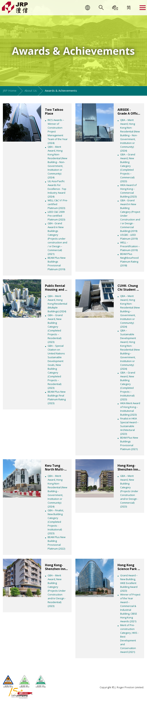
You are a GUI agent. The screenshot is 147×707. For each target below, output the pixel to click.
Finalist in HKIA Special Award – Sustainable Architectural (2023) (129, 426)
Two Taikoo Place (54, 111)
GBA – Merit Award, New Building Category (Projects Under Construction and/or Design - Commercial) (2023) (129, 491)
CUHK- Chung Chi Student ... (128, 287)
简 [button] (129, 7)
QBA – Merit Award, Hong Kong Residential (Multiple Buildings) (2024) (57, 303)
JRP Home (9, 90)
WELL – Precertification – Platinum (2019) (130, 246)
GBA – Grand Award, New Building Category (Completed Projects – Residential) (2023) (55, 328)
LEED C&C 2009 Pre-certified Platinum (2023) (56, 215)
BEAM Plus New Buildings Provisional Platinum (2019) (56, 263)
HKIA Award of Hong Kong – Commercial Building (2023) (128, 190)
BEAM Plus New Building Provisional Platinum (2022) (56, 542)
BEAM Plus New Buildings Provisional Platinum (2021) (129, 443)
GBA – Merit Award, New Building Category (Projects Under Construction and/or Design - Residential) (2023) (57, 591)
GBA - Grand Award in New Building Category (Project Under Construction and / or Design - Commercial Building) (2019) (130, 216)
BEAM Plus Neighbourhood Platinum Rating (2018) (129, 259)
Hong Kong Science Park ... (129, 567)
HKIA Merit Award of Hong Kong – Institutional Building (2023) (130, 408)
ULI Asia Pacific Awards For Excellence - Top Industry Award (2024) (57, 188)
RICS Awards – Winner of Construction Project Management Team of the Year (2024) (58, 131)
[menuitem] (129, 7)
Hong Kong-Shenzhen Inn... (129, 467)
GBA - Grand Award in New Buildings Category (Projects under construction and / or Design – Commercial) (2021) (57, 239)
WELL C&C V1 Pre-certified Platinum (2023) (58, 204)
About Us (30, 90)
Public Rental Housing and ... (56, 287)
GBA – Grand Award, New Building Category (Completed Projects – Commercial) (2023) (127, 168)
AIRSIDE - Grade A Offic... (129, 111)
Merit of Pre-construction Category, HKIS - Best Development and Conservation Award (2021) (129, 638)
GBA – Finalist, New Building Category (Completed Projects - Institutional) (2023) (56, 522)
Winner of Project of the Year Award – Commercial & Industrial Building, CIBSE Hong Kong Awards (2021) (130, 608)
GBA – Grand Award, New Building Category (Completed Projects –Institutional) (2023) (127, 386)
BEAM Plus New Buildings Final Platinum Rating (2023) (57, 397)
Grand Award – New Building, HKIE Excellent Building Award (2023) (129, 583)
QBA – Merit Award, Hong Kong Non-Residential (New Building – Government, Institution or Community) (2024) (130, 311)
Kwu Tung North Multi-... (56, 467)
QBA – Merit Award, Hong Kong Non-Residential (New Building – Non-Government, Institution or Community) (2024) (57, 162)
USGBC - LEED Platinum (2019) (129, 236)
